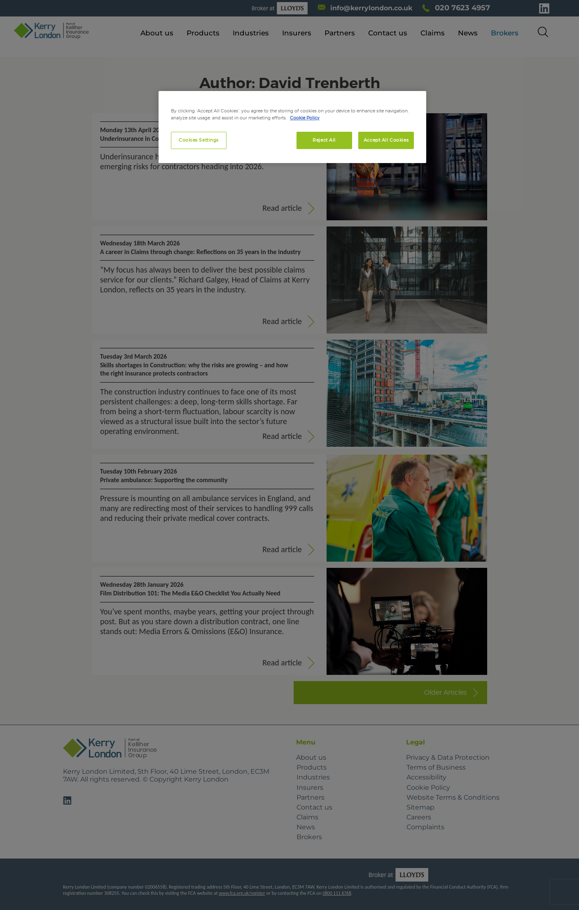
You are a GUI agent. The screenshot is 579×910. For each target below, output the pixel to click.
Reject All (324, 140)
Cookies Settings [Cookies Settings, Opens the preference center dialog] (199, 140)
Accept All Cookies (386, 140)
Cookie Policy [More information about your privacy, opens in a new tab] (305, 118)
